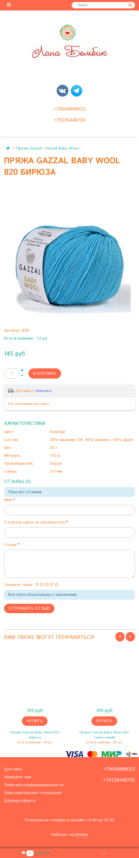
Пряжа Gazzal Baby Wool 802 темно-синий (104, 735)
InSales (81, 835)
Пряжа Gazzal (28, 148)
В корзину (44, 374)
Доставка (13, 769)
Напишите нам (17, 777)
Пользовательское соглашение (33, 793)
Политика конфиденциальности (34, 785)
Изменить (44, 390)
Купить (34, 721)
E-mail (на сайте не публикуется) (35, 522)
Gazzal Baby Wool (61, 148)
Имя (8, 500)
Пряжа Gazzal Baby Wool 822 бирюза (34, 735)
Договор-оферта (20, 801)
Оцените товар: (19, 585)
